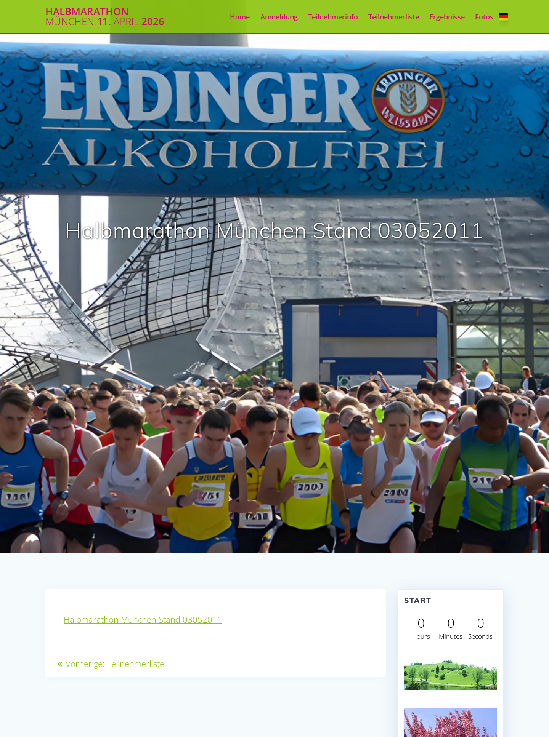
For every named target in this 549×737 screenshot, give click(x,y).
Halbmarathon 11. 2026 (104, 16)
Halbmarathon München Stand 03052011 (143, 619)
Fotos (484, 16)
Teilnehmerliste (393, 16)
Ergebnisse (447, 16)
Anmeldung (279, 16)
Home (240, 16)
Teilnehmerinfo (333, 16)
